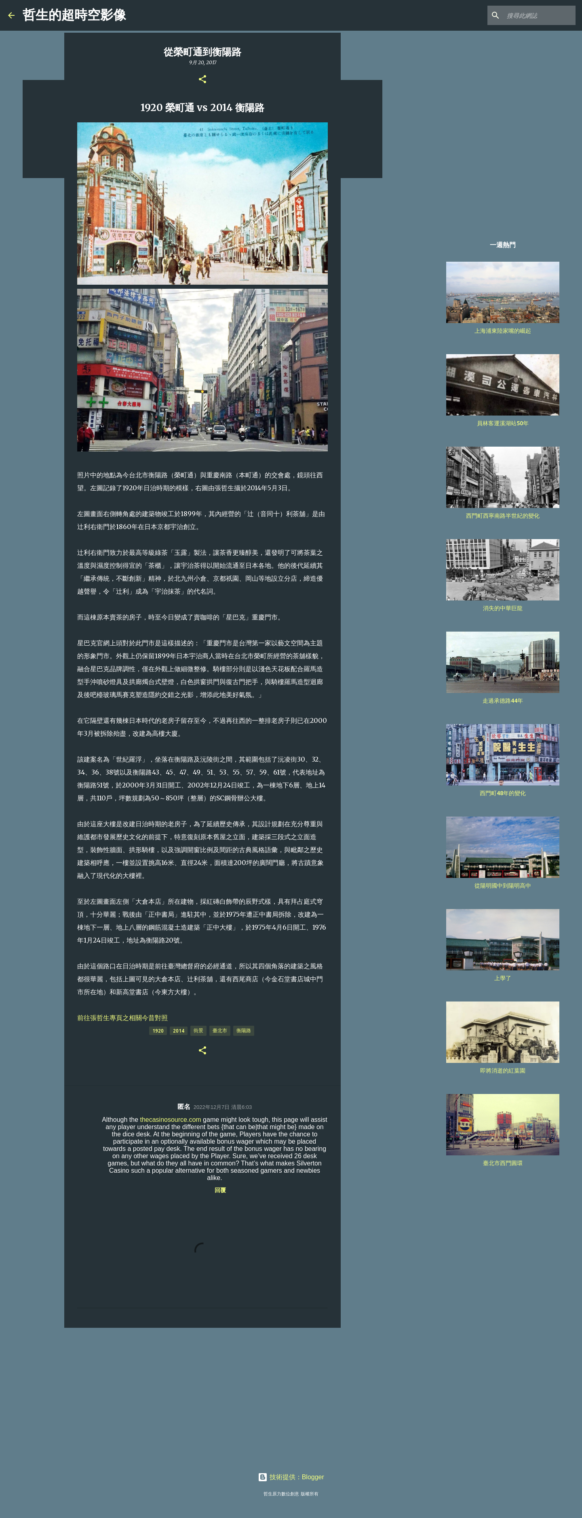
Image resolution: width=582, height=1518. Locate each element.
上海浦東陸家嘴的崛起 (502, 331)
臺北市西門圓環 (503, 1163)
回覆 (220, 1190)
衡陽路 (243, 1030)
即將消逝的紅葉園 (502, 1070)
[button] (202, 79)
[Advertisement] (202, 1396)
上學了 (502, 978)
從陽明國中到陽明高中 (502, 885)
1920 (158, 1030)
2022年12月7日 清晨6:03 (223, 1107)
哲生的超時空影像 (74, 15)
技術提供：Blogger (291, 1477)
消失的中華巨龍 (503, 608)
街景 (198, 1030)
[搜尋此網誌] (533, 15)
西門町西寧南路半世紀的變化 (503, 515)
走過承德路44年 (503, 700)
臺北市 (220, 1030)
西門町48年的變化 (503, 793)
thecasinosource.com (170, 1119)
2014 (178, 1030)
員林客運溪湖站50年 (503, 423)
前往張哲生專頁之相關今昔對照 (122, 1018)
